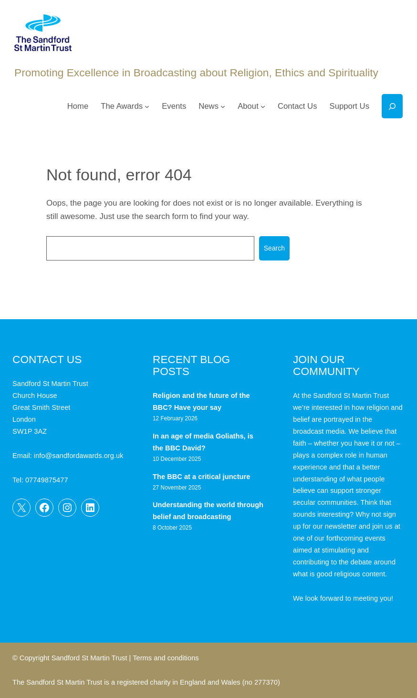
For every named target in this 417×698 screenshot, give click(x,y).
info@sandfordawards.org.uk (79, 455)
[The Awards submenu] (147, 106)
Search (274, 248)
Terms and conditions (166, 658)
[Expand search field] (392, 106)
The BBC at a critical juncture (201, 476)
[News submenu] (222, 106)
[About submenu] (263, 106)
